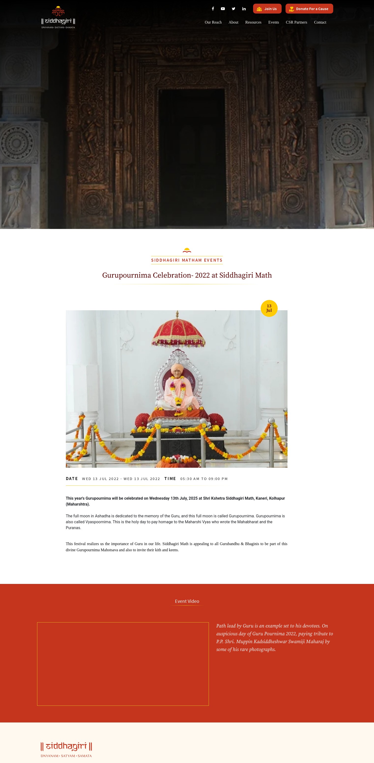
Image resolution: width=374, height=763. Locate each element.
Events (273, 22)
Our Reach (213, 22)
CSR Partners (296, 22)
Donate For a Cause (308, 9)
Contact (320, 22)
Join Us (267, 9)
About (233, 22)
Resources (253, 22)
